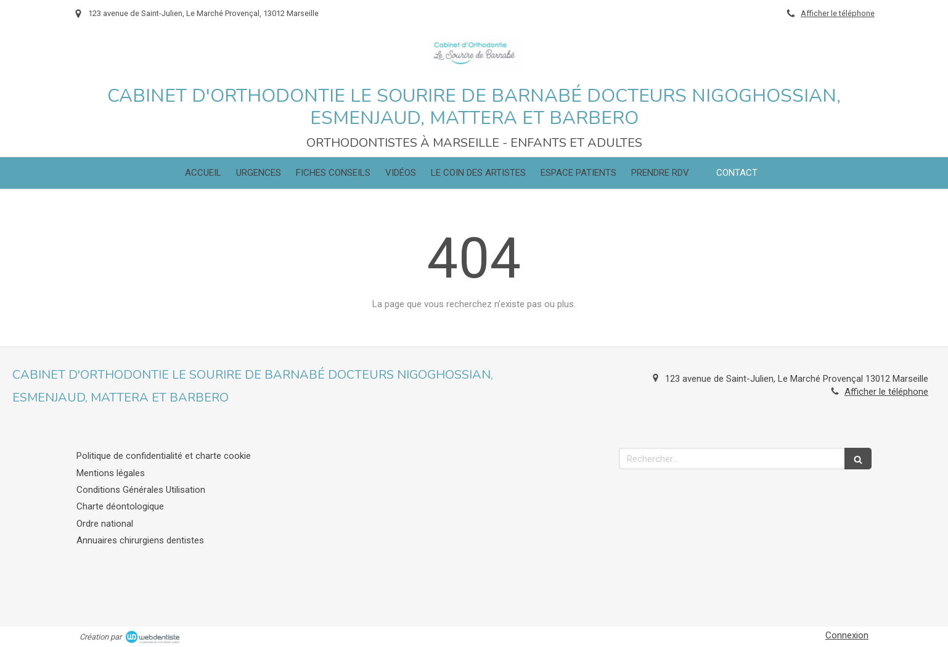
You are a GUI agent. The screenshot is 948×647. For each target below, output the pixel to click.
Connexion (846, 635)
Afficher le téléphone (838, 13)
